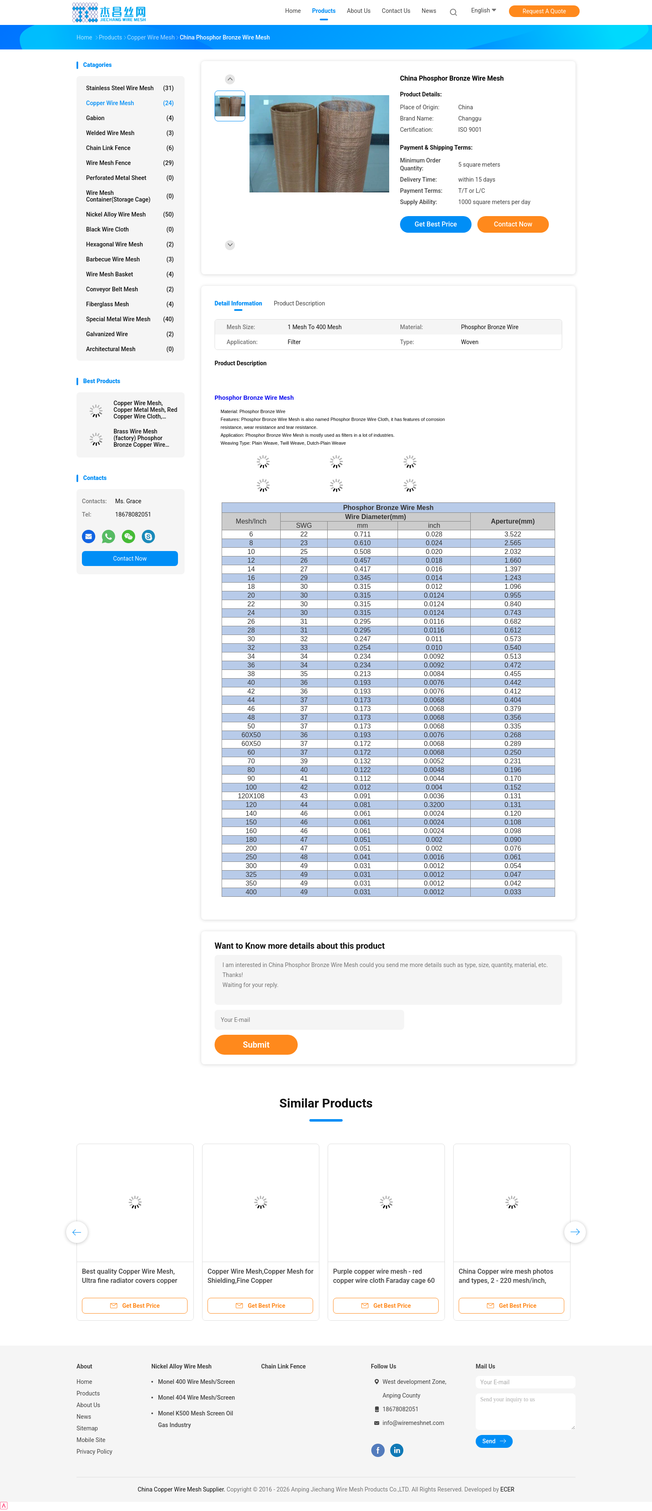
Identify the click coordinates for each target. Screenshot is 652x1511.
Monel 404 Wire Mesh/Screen (196, 1397)
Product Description (299, 303)
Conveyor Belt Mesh (130, 289)
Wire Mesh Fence (130, 163)
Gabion (130, 118)
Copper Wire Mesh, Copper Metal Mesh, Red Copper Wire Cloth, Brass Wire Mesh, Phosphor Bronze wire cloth (145, 410)
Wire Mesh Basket (130, 274)
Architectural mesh (130, 349)
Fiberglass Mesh (130, 304)
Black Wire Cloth (130, 229)
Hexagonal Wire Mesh (130, 244)
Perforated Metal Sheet (130, 178)
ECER (507, 1489)
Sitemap (87, 1428)
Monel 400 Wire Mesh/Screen (196, 1381)
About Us (88, 1405)
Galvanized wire (130, 334)
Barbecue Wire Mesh (130, 259)
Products (88, 1393)
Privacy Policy (94, 1451)
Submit (256, 1045)
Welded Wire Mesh (130, 133)
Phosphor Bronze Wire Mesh (254, 397)
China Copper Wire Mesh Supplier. (182, 1489)
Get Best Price (436, 224)
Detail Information (238, 303)
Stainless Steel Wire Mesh (130, 88)
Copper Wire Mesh (130, 103)
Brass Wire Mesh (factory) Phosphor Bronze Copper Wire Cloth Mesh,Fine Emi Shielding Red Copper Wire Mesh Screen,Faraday (142, 438)
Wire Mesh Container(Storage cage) (130, 196)
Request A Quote (544, 11)
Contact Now (130, 558)
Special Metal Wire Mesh (130, 319)
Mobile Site (91, 1440)
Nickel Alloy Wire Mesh (130, 214)
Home (84, 1381)
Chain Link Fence (130, 148)
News (84, 1416)
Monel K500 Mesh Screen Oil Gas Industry (195, 1419)
